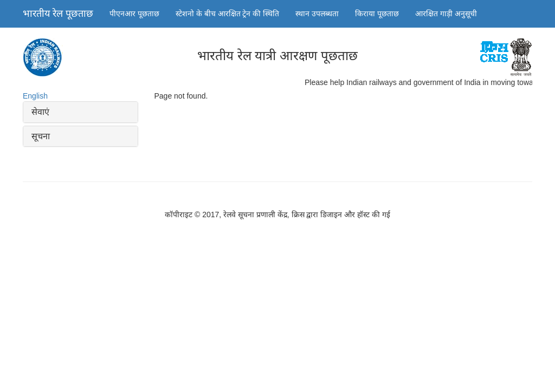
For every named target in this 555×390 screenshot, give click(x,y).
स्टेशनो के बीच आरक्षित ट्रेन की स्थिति (227, 13)
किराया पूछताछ (377, 13)
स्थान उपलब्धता (317, 13)
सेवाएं (40, 111)
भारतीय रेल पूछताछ (58, 13)
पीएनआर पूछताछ (134, 13)
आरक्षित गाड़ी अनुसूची (446, 13)
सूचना (40, 136)
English (35, 96)
